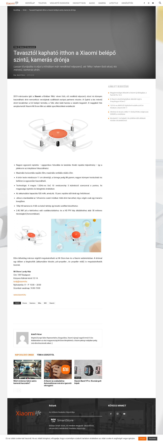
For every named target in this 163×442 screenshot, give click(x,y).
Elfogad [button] (142, 438)
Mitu (39, 303)
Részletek (152, 438)
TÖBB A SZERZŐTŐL (45, 355)
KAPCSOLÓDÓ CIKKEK (24, 355)
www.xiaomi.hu (19, 295)
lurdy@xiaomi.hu (20, 281)
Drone (25, 303)
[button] (160, 3)
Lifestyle (113, 3)
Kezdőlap (30, 3)
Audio (92, 3)
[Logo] (13, 3)
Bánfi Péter (21, 75)
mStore (55, 412)
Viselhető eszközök (59, 3)
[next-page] (19, 390)
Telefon (42, 3)
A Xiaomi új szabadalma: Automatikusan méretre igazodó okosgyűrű (58, 383)
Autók (16, 378)
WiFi (45, 303)
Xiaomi (52, 303)
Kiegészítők (127, 3)
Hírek (24, 10)
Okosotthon (79, 3)
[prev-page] (15, 390)
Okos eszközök (30, 47)
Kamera (102, 3)
